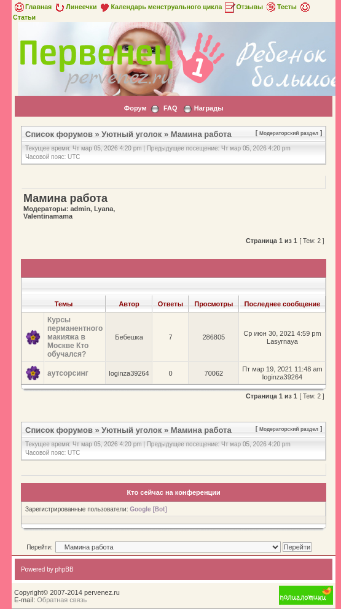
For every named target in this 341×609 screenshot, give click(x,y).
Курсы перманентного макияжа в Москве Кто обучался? (75, 337)
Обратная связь (62, 599)
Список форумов (59, 134)
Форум (135, 108)
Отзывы (243, 6)
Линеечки (74, 6)
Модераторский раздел (288, 133)
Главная (32, 6)
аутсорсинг (67, 373)
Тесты (281, 6)
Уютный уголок (131, 134)
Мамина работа (201, 134)
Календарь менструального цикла (160, 6)
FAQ (170, 108)
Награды (209, 108)
